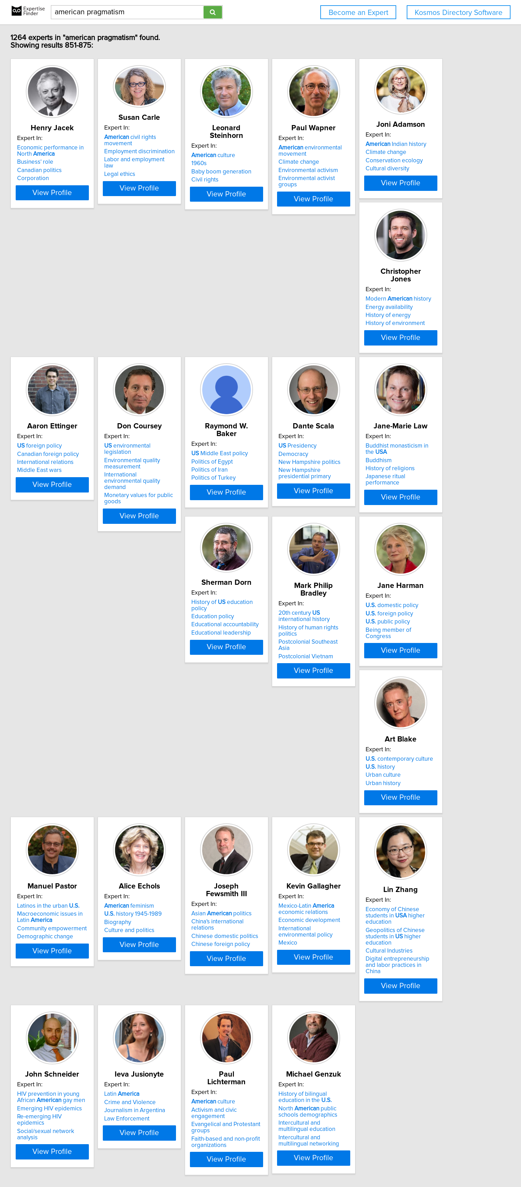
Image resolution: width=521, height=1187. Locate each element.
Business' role (76, 162)
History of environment (192, 348)
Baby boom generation (297, 164)
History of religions (291, 516)
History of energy (185, 340)
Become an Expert (358, 12)
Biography (71, 867)
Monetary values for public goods (415, 360)
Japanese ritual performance (304, 524)
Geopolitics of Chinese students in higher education (413, 872)
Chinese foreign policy (192, 875)
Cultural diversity (80, 344)
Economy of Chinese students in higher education (413, 858)
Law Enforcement (185, 1051)
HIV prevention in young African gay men (99, 1030)
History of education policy (411, 496)
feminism (83, 851)
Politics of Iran (76, 516)
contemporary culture (301, 675)
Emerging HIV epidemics (90, 1041)
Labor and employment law (198, 153)
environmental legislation (409, 323)
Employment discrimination (198, 145)
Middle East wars (289, 348)
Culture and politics (83, 875)
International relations (295, 340)
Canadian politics (80, 170)
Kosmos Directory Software (459, 12)
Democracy (177, 507)
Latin (180, 1027)
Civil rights (280, 172)
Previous (215, 1127)
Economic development (298, 865)
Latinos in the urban (403, 675)
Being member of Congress (199, 700)
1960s (275, 156)
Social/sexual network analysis (97, 1058)
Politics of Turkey (80, 524)
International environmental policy (311, 874)
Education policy (393, 504)
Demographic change (400, 706)
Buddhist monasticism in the (310, 499)
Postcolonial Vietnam (85, 706)
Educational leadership (401, 520)
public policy (185, 692)
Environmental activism (401, 170)
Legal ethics (178, 161)
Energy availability (186, 331)
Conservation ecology (86, 336)
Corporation (74, 178)
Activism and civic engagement (307, 1035)
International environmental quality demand (407, 349)
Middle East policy (86, 499)
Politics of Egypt (79, 507)
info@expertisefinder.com (184, 1161)
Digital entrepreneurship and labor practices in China (409, 895)
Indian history (88, 320)
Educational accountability (405, 512)
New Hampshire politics (194, 516)
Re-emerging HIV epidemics (94, 1050)
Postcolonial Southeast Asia (94, 698)
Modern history (195, 323)
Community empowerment (407, 698)
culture (289, 148)
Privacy (243, 1161)
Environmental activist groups (410, 178)
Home (224, 1161)
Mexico (276, 882)
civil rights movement (203, 137)
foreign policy (289, 323)
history (282, 683)
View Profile (102, 211)
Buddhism (280, 507)
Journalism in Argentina (193, 1043)
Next (313, 1127)
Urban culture (284, 692)
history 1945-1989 (87, 859)
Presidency (182, 499)
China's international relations (201, 859)
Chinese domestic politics (196, 867)
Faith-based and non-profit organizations (301, 1061)
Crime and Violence (188, 1035)
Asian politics (193, 851)
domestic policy (189, 675)
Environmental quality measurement (400, 334)
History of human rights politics (98, 689)
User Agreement (273, 1161)
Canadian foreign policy (298, 331)
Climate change (392, 162)
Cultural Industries (395, 883)
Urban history (284, 700)
